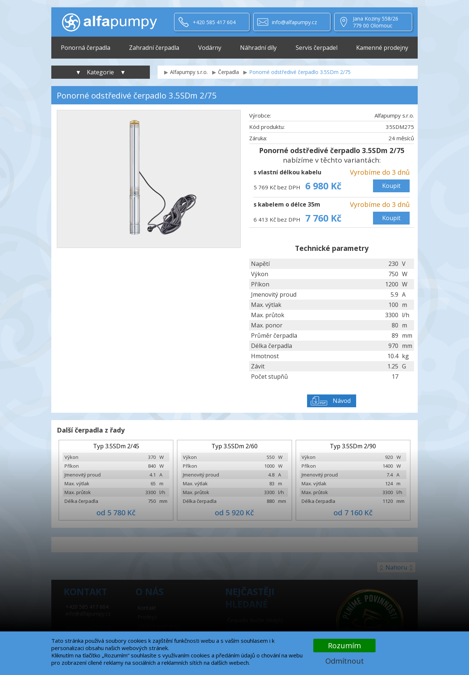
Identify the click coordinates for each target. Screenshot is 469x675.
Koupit (391, 186)
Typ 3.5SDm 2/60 (234, 446)
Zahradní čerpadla (154, 48)
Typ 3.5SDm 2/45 (116, 446)
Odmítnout (344, 661)
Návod (342, 401)
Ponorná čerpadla (85, 48)
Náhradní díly (258, 48)
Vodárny (209, 48)
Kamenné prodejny (382, 48)
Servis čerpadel (316, 48)
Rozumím (344, 645)
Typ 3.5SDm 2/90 (353, 446)
